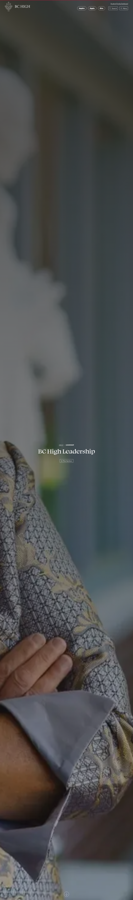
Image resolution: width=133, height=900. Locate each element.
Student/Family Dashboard (119, 4)
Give (101, 8)
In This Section (66, 461)
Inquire (82, 8)
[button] (113, 8)
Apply (92, 8)
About (61, 445)
